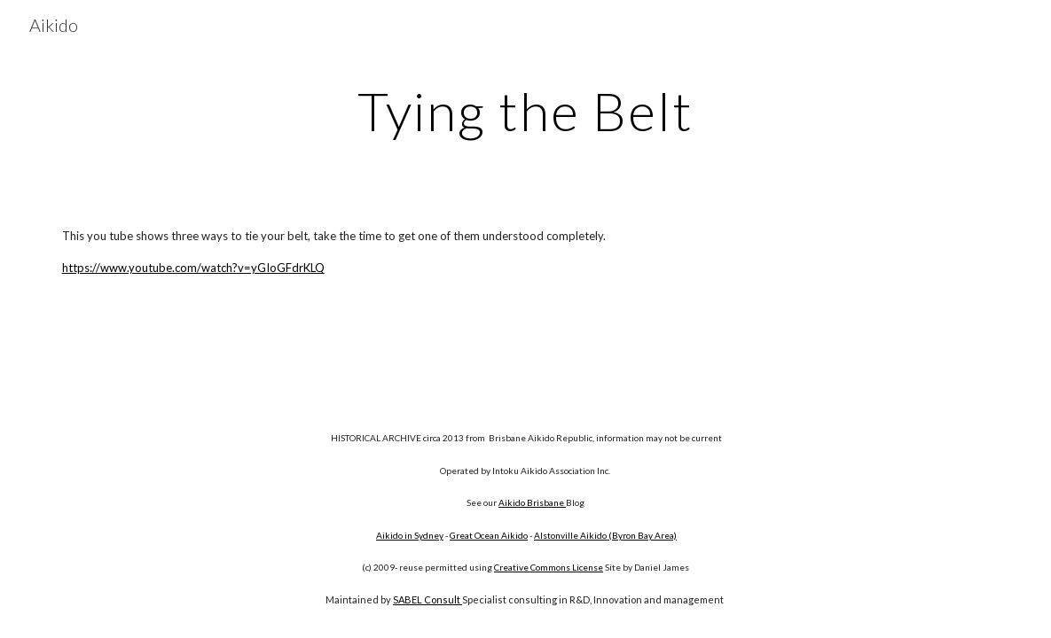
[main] (525, 110)
